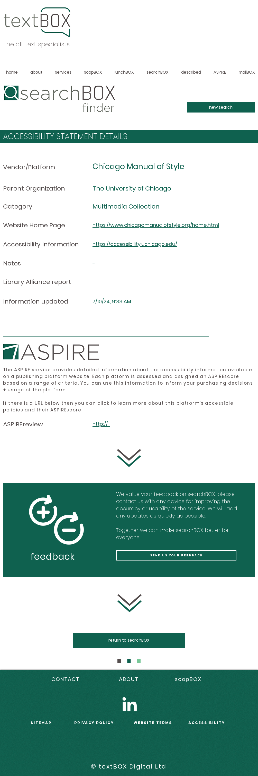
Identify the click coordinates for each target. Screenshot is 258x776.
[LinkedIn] (129, 704)
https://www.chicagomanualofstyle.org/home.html (156, 225)
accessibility (206, 723)
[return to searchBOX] (129, 640)
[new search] (221, 107)
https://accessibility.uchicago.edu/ (135, 244)
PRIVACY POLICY (94, 723)
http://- (101, 424)
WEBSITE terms (153, 723)
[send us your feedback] (176, 555)
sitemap (41, 723)
